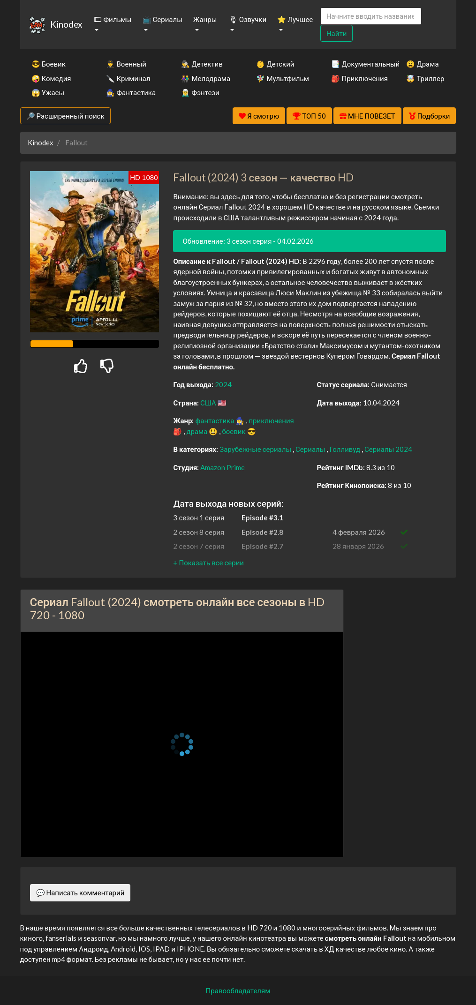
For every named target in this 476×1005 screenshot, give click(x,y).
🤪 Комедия (51, 78)
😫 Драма (422, 64)
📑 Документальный (356, 64)
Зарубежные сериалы (256, 449)
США (209, 402)
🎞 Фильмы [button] (112, 19)
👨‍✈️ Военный (126, 64)
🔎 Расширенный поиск (65, 116)
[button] (208, 562)
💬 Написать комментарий (80, 892)
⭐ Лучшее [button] (295, 19)
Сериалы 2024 (388, 449)
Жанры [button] (205, 19)
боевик (234, 431)
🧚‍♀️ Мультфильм (281, 78)
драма (197, 431)
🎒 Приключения (356, 78)
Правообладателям (238, 990)
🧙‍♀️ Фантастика (131, 92)
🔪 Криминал (128, 78)
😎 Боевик (48, 64)
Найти (336, 33)
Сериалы (310, 449)
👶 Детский (275, 64)
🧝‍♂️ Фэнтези (200, 92)
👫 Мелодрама (205, 78)
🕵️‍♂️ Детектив (201, 64)
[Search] (371, 16)
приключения (271, 420)
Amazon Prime (222, 467)
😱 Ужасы (48, 92)
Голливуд (345, 449)
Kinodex (66, 24)
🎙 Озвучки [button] (247, 19)
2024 (223, 384)
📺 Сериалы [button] (162, 19)
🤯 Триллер (425, 78)
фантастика (215, 420)
